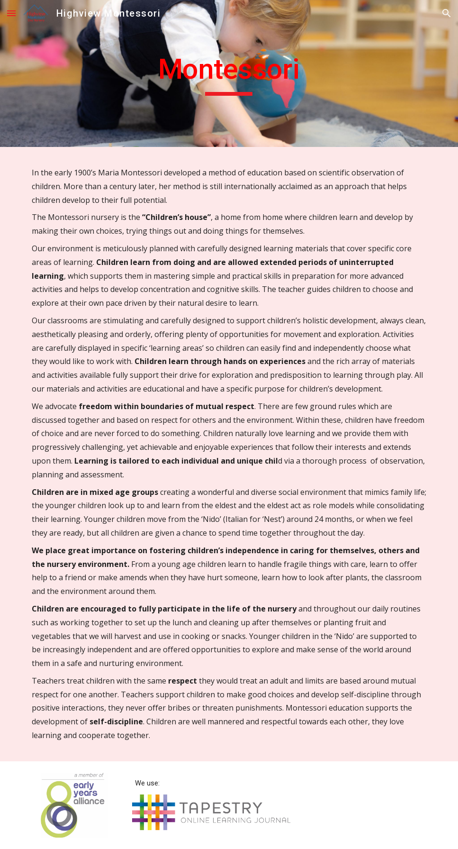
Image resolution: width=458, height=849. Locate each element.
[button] (11, 13)
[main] (229, 73)
